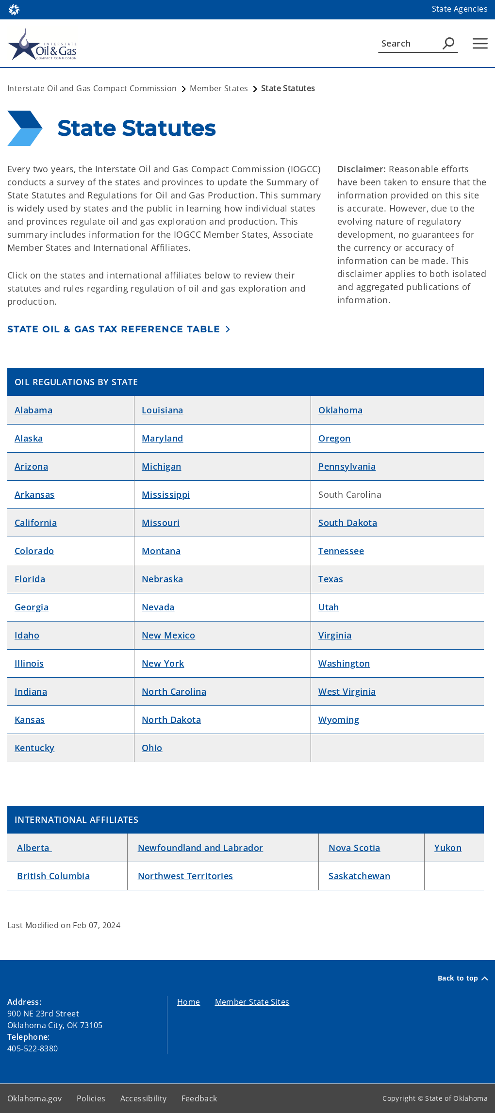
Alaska (29, 438)
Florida (30, 579)
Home (188, 1002)
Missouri (161, 522)
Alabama (33, 410)
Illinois (29, 663)
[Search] (418, 43)
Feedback (199, 1098)
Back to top (463, 978)
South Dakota (347, 522)
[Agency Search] (448, 43)
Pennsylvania (347, 466)
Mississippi (166, 494)
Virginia (334, 635)
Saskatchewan (359, 876)
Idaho (27, 635)
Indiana (31, 691)
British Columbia (53, 876)
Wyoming (338, 719)
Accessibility (143, 1098)
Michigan (161, 466)
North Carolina (174, 691)
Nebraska (162, 579)
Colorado (34, 550)
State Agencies (460, 8)
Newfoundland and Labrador (201, 847)
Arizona (31, 466)
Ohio (152, 747)
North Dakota (171, 719)
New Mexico (168, 635)
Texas (330, 579)
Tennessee (341, 550)
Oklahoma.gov (34, 1098)
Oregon (334, 438)
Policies (91, 1098)
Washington (344, 663)
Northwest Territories (185, 876)
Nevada (158, 607)
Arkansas (34, 494)
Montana (161, 550)
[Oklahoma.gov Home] (14, 9)
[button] (119, 329)
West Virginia (347, 691)
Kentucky (34, 747)
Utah (328, 607)
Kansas (30, 719)
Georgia (32, 607)
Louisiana (162, 410)
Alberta (34, 847)
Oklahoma (340, 410)
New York (163, 663)
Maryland (162, 438)
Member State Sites (252, 1002)
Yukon (448, 847)
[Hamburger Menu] (480, 43)
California (36, 522)
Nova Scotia (354, 847)
